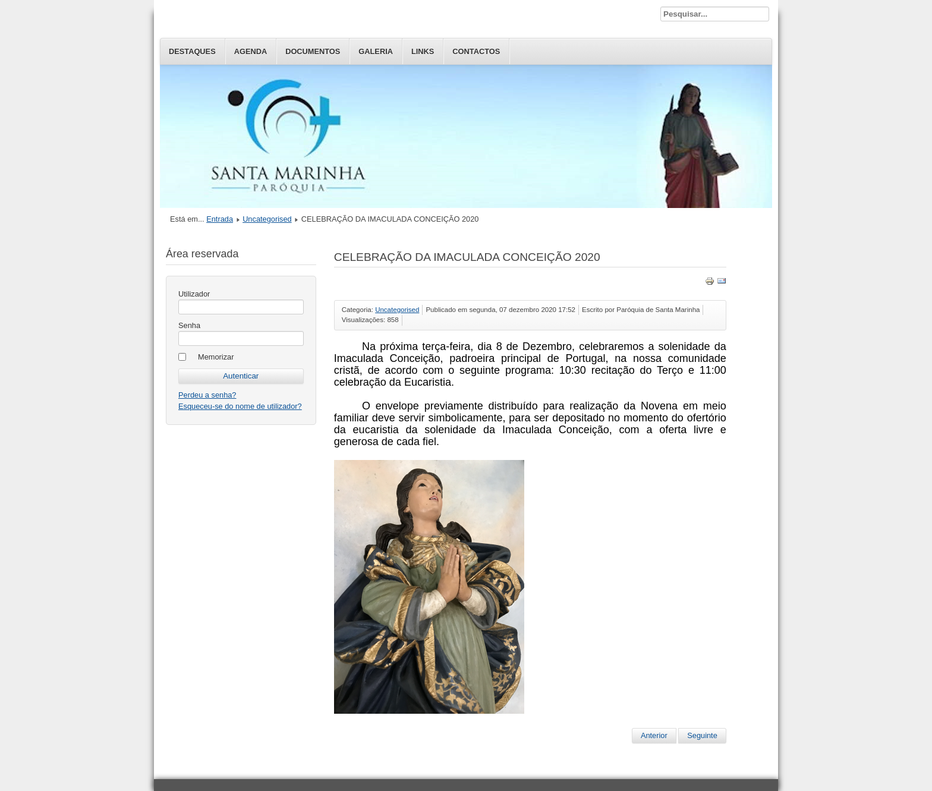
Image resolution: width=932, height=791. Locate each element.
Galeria (375, 51)
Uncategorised (267, 219)
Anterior (654, 735)
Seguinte (702, 735)
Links (422, 51)
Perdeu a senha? (207, 394)
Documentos (312, 51)
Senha (189, 325)
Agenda (250, 51)
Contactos (476, 51)
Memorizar (216, 356)
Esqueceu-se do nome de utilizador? (240, 406)
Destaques (192, 51)
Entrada (219, 219)
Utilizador (194, 293)
